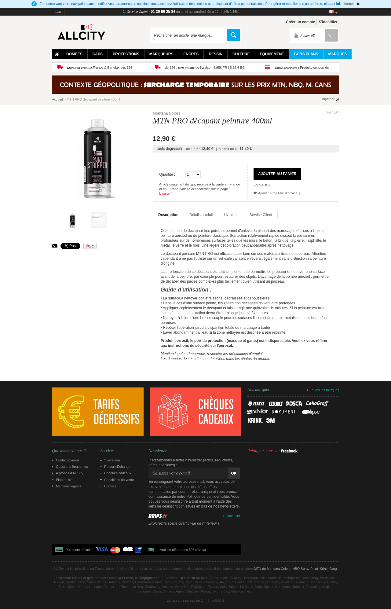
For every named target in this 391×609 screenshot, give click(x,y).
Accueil (57, 99)
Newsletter (157, 451)
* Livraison (112, 460)
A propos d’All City (69, 473)
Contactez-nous (67, 460)
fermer (349, 4)
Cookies (110, 486)
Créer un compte (300, 22)
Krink (323, 568)
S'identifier (328, 22)
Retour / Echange (117, 466)
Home (56, 54)
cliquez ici (332, 4)
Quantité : (167, 174)
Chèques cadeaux (117, 473)
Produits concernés (302, 67)
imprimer (327, 99)
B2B (58, 11)
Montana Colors (167, 113)
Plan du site (64, 480)
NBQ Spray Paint (305, 568)
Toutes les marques (324, 390)
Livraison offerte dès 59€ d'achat (182, 550)
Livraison (165, 193)
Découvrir (233, 516)
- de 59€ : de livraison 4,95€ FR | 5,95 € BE (204, 67)
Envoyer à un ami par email (54, 246)
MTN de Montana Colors (272, 568)
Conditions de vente (119, 480)
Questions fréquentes (72, 466)
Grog (333, 568)
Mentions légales (68, 486)
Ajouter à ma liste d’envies (277, 193)
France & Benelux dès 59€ (99, 67)
